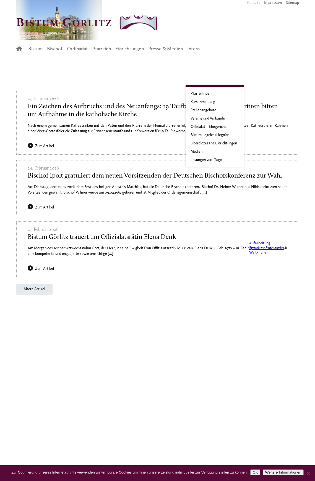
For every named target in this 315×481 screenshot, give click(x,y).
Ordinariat (77, 49)
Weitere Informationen (283, 472)
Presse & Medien (165, 49)
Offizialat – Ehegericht (208, 126)
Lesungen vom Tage (206, 159)
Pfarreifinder (201, 93)
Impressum (273, 2)
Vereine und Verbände (208, 118)
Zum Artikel (41, 146)
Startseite (20, 48)
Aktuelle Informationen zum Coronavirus (265, 97)
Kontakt (253, 2)
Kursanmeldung (203, 101)
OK (255, 472)
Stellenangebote (203, 110)
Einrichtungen (129, 49)
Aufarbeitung (259, 243)
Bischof (55, 49)
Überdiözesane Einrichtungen (214, 143)
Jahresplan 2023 (265, 140)
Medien (196, 151)
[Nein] (308, 473)
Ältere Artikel (34, 289)
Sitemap (292, 2)
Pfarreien (101, 49)
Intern (193, 49)
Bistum (35, 49)
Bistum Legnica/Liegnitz (210, 135)
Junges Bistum (265, 178)
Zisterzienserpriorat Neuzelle (265, 208)
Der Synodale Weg (265, 267)
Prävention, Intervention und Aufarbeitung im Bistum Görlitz (265, 233)
